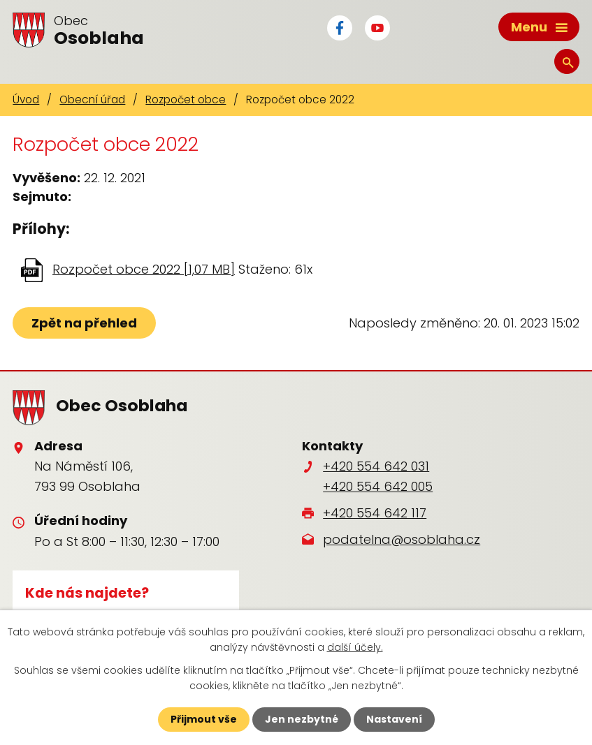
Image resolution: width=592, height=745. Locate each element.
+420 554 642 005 (378, 486)
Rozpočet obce (185, 99)
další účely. (355, 647)
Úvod (26, 99)
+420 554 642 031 (376, 466)
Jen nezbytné (301, 719)
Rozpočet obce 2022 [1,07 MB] (143, 269)
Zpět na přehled (84, 323)
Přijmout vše (204, 719)
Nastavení (394, 719)
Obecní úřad (92, 99)
